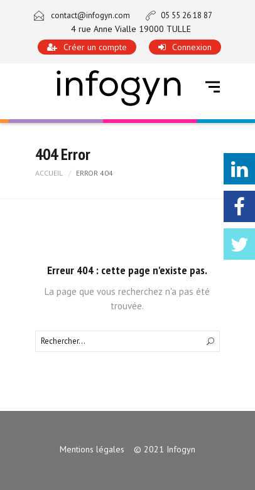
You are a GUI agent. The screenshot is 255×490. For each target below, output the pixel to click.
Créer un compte (95, 47)
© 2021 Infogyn (164, 449)
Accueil (49, 173)
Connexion (192, 47)
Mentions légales (92, 449)
